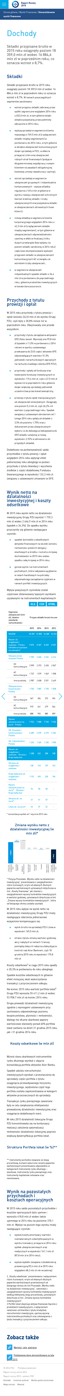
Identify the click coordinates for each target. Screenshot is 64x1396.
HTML (51, 604)
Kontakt (7, 1380)
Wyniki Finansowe (28, 12)
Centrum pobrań (21, 1380)
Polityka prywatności (27, 1368)
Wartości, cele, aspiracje (25, 1347)
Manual (20, 1384)
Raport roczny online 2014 (15, 1372)
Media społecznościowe (42, 1380)
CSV (41, 604)
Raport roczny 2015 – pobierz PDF (18, 1376)
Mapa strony (9, 1384)
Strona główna (10, 12)
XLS (33, 604)
